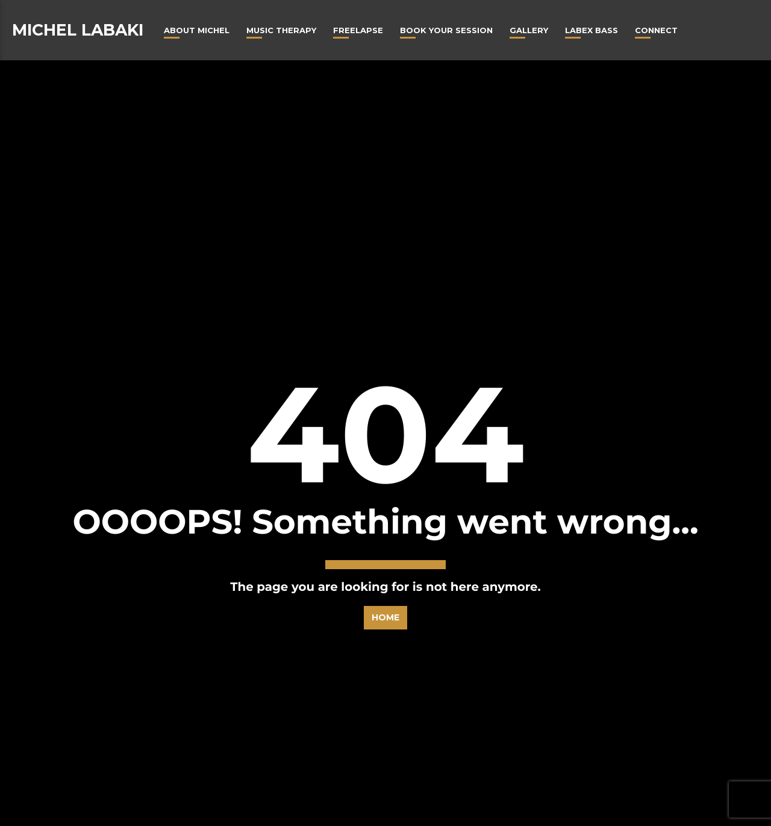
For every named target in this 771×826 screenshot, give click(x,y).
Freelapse (358, 30)
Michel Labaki (77, 30)
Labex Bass (591, 30)
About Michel (196, 30)
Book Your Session (446, 30)
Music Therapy (281, 30)
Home (385, 559)
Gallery (529, 30)
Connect (656, 30)
